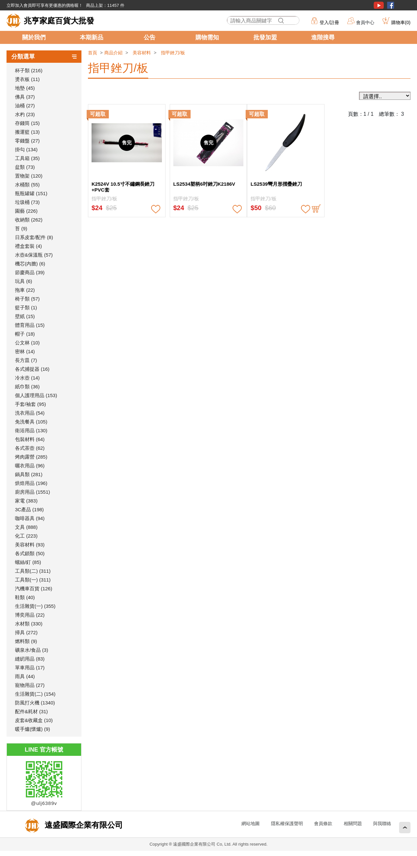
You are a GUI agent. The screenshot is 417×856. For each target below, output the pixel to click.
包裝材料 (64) (30, 439)
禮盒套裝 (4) (28, 246)
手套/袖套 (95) (30, 404)
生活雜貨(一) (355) (35, 606)
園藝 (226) (26, 211)
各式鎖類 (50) (30, 553)
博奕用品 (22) (30, 615)
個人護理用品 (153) (36, 395)
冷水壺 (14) (27, 378)
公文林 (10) (27, 342)
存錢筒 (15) (27, 123)
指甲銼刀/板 (173, 52)
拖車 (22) (25, 290)
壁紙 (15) (25, 316)
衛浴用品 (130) (31, 430)
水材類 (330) (28, 623)
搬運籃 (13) (27, 132)
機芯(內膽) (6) (30, 263)
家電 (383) (26, 500)
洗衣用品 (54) (30, 413)
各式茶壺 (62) (30, 448)
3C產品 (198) (29, 509)
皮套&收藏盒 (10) (34, 720)
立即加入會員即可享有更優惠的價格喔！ (45, 5)
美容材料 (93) (30, 544)
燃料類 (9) (26, 641)
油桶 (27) (25, 105)
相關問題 (353, 823)
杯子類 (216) (28, 70)
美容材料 (142, 52)
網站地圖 (250, 823)
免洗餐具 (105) (31, 421)
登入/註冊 (329, 22)
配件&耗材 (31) (31, 711)
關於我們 (34, 37)
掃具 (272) (26, 632)
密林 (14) (25, 351)
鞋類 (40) (25, 597)
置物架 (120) (28, 176)
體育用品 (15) (30, 325)
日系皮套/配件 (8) (34, 237)
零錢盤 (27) (27, 140)
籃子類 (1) (26, 307)
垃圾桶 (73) (27, 202)
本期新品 (91, 37)
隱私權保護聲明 (287, 823)
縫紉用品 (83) (30, 659)
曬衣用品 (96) (30, 465)
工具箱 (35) (27, 158)
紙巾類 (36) (27, 386)
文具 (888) (26, 527)
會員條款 (323, 823)
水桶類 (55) (27, 184)
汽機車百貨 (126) (33, 588)
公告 (149, 37)
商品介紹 (113, 52)
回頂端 (404, 827)
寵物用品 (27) (30, 685)
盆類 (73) (25, 167)
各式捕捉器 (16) (32, 369)
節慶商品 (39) (30, 272)
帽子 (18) (25, 334)
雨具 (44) (25, 676)
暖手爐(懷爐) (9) (32, 729)
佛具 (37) (25, 97)
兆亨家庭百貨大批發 (59, 20)
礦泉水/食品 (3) (31, 650)
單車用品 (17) (30, 667)
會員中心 (365, 22)
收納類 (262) (28, 219)
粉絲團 (390, 5)
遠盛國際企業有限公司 (82, 825)
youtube (379, 5)
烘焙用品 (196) (31, 483)
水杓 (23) (25, 114)
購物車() (400, 22)
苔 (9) (21, 228)
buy (316, 209)
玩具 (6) (23, 281)
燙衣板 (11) (27, 79)
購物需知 (207, 37)
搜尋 (281, 20)
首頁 (92, 52)
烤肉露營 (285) (31, 457)
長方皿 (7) (26, 360)
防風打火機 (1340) (35, 702)
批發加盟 (265, 37)
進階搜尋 (323, 37)
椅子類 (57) (27, 298)
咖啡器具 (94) (30, 518)
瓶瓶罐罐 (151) (31, 193)
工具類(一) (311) (32, 579)
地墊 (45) (25, 88)
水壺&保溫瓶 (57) (34, 255)
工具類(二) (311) (32, 571)
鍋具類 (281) (28, 474)
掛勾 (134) (26, 149)
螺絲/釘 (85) (28, 562)
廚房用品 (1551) (32, 492)
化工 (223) (26, 536)
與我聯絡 (382, 823)
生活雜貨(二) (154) (35, 694)
